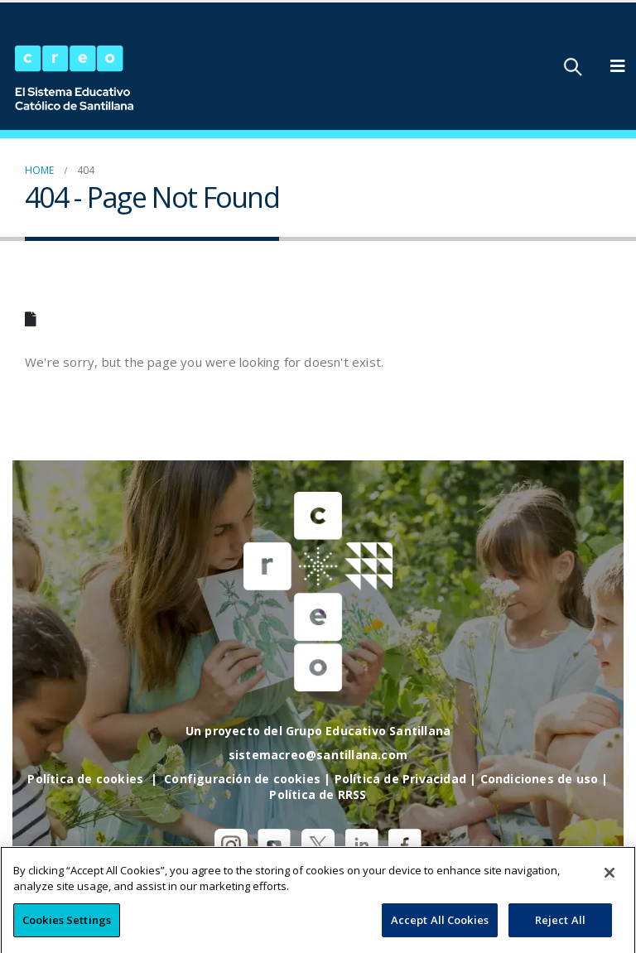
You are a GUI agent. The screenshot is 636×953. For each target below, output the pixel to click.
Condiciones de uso (539, 779)
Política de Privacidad (400, 779)
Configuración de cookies (242, 779)
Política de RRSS (317, 794)
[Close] (609, 888)
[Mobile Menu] (618, 66)
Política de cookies (85, 779)
